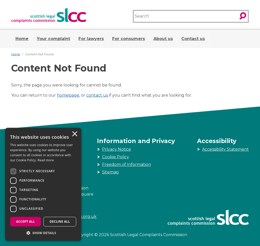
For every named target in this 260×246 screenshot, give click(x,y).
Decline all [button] (60, 221)
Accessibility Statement (225, 149)
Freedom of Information (126, 164)
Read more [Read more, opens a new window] (46, 160)
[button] (43, 233)
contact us (97, 95)
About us (163, 38)
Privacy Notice (116, 149)
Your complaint (53, 38)
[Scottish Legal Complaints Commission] (48, 15)
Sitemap (110, 172)
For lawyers (91, 38)
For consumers (128, 38)
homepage (68, 95)
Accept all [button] (25, 221)
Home (21, 38)
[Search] (185, 16)
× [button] (74, 134)
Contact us (193, 38)
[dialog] (43, 184)
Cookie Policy (115, 156)
